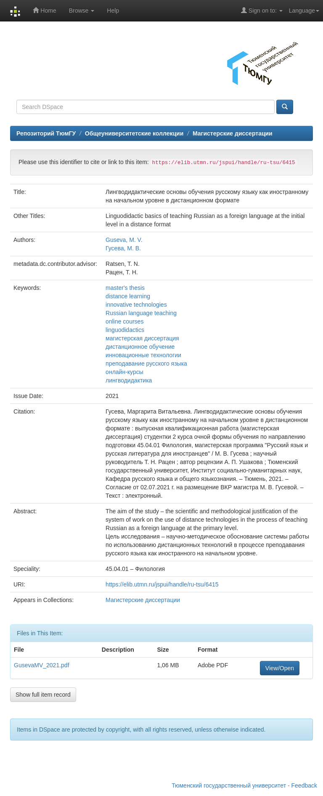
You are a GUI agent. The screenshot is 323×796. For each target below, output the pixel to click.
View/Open (279, 668)
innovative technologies (136, 304)
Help (113, 10)
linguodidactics (125, 329)
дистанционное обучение (140, 346)
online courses (124, 321)
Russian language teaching (141, 313)
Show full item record (43, 694)
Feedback (304, 785)
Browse (82, 10)
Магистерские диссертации (233, 133)
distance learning (128, 296)
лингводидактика (129, 380)
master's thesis (125, 287)
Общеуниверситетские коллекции (134, 133)
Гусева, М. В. (123, 248)
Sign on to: (262, 10)
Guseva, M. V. (124, 239)
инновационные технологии (143, 355)
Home (44, 10)
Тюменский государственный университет (229, 785)
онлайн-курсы (124, 372)
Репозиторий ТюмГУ (46, 133)
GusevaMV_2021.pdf (41, 665)
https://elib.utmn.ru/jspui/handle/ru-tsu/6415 (162, 584)
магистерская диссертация (142, 338)
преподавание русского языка (146, 363)
